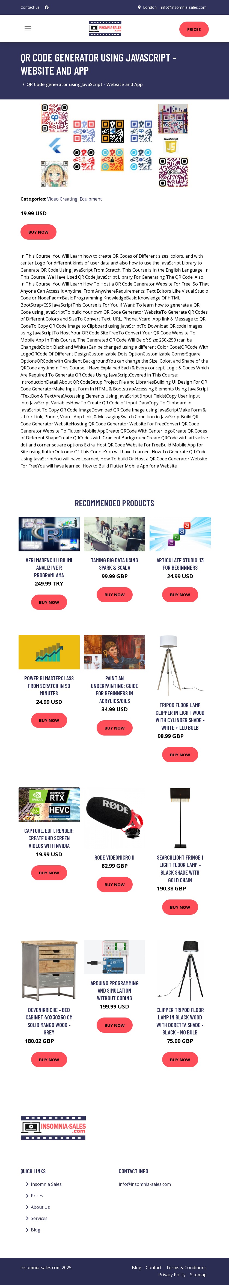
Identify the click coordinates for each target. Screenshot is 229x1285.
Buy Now (38, 232)
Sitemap (198, 1275)
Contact (154, 1268)
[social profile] (47, 7)
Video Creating (62, 199)
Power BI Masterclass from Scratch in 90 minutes (49, 685)
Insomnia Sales (46, 1184)
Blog (35, 1230)
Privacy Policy (172, 1275)
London (150, 7)
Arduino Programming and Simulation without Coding (115, 990)
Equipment (91, 199)
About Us (40, 1207)
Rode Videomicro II (114, 857)
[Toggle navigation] (27, 28)
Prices (194, 29)
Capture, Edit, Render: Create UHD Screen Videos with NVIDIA (49, 838)
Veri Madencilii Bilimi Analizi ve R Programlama (49, 567)
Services (39, 1218)
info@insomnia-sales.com (184, 7)
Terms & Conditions (186, 1268)
